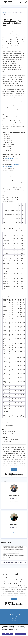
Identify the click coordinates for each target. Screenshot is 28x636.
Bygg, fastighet (6, 431)
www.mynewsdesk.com (7, 166)
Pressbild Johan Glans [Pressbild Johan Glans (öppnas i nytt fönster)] (7, 425)
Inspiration (10, 439)
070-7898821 (14, 534)
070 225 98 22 (14, 505)
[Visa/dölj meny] (2, 2)
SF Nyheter (15, 439)
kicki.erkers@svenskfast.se (11, 158)
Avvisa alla (7, 633)
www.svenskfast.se (15, 164)
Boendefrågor (13, 431)
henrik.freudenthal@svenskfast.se (14, 503)
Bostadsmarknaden (6, 441)
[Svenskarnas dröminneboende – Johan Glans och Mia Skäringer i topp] (14, 553)
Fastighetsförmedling (7, 433)
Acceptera (20, 633)
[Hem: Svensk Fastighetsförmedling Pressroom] (13, 2)
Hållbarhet (5, 439)
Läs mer (14, 469)
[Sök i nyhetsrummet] (26, 2)
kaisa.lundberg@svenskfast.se (14, 532)
